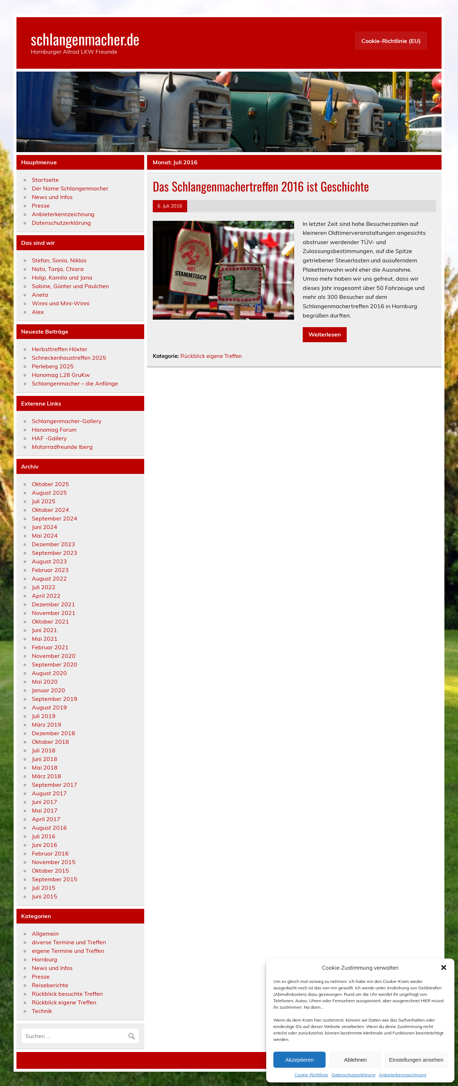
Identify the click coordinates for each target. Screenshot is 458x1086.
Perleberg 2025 (53, 366)
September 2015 (54, 879)
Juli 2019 (43, 715)
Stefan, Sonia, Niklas (59, 260)
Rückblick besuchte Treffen (67, 993)
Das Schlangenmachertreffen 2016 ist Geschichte (261, 186)
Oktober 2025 (50, 484)
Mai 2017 (45, 810)
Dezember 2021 (53, 604)
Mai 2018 (45, 767)
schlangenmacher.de (85, 39)
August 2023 (49, 561)
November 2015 (53, 862)
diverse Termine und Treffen (69, 942)
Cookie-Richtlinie (311, 1074)
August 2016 (49, 827)
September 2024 (54, 518)
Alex (38, 311)
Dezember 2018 (53, 733)
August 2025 (49, 492)
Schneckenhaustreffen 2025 (69, 357)
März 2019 (46, 724)
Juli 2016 (43, 836)
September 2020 (54, 664)
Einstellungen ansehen (416, 1060)
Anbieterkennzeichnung (402, 1074)
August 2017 (49, 793)
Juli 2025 (43, 501)
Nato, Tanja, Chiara (58, 268)
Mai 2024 (45, 535)
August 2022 (49, 578)
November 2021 (53, 612)
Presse (41, 205)
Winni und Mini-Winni (60, 303)
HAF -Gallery (49, 438)
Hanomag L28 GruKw (61, 374)
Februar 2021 (50, 647)
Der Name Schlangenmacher (70, 188)
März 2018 (46, 776)
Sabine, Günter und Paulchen (70, 286)
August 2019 (49, 707)
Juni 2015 (44, 896)
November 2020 (53, 655)
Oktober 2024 (50, 509)
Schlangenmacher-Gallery (67, 421)
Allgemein (45, 933)
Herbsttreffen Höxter (59, 349)
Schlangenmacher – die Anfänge (75, 383)
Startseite (45, 179)
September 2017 (54, 784)
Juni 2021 (44, 630)
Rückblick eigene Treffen (211, 356)
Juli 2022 (43, 587)
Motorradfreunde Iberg (62, 446)
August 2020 (49, 673)
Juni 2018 (44, 758)
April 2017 (46, 819)
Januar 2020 (48, 690)
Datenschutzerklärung (353, 1074)
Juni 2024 (44, 526)
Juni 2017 (44, 801)
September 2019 (54, 698)
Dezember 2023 (53, 544)
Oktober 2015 (50, 870)
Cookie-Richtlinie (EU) (391, 40)
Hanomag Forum (54, 429)
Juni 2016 (44, 844)
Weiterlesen (324, 334)
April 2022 (46, 595)
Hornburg (44, 959)
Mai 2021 (45, 638)
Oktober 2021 (50, 621)
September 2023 (54, 552)
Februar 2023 (50, 569)
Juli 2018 (43, 750)
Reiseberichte (50, 985)
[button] (443, 967)
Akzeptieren (299, 1060)
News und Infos (52, 196)
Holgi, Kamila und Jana (62, 277)
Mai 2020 (45, 681)
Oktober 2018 (50, 741)
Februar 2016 (50, 853)
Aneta (40, 294)
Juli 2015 (43, 887)
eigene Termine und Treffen (68, 950)
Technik (42, 1010)
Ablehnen (355, 1060)
